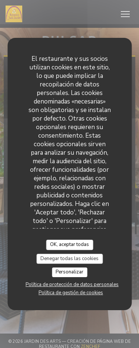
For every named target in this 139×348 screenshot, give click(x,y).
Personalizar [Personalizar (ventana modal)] (69, 272)
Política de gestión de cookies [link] (71, 292)
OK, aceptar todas (69, 244)
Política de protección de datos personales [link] (72, 284)
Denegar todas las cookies (69, 258)
